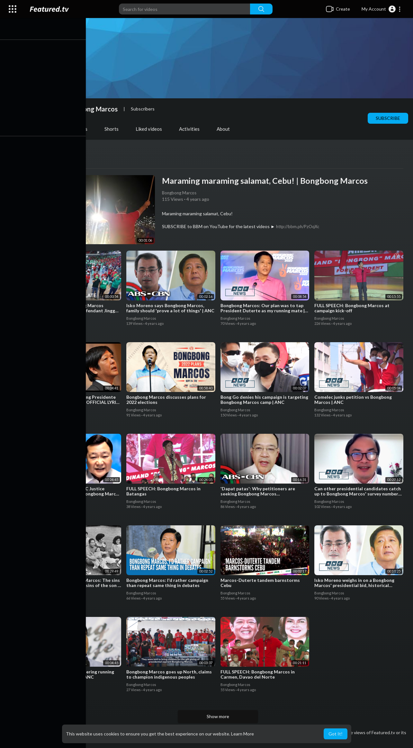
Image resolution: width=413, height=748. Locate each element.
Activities (192, 129)
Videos (46, 129)
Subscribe (388, 118)
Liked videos (152, 129)
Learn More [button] (242, 733)
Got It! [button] (335, 733)
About (226, 129)
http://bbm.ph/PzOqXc (299, 226)
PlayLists (80, 129)
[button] (381, 9)
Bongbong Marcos (94, 109)
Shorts (114, 129)
